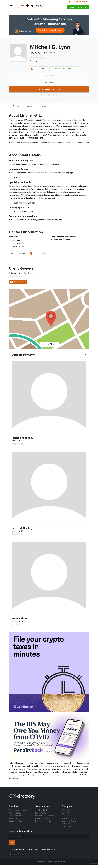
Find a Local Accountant (18, 810)
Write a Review (39, 69)
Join (12, 843)
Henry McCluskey (23, 528)
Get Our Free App (15, 821)
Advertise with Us (68, 818)
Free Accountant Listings (44, 816)
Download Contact (39, 254)
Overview (16, 106)
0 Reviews (34, 61)
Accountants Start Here (78, 7)
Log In (69, 2)
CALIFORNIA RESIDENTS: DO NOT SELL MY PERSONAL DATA (32, 850)
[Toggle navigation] (11, 5)
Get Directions (18, 254)
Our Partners (66, 816)
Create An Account (81, 2)
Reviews (44, 106)
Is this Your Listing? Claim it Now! (64, 69)
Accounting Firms (15, 816)
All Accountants (15, 813)
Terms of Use (67, 826)
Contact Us (66, 813)
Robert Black (20, 619)
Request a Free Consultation (49, 89)
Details (31, 106)
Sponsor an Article (69, 821)
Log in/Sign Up (40, 813)
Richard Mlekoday (23, 437)
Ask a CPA (13, 818)
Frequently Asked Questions (45, 821)
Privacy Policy (67, 824)
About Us (65, 810)
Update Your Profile (42, 818)
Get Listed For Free (42, 810)
